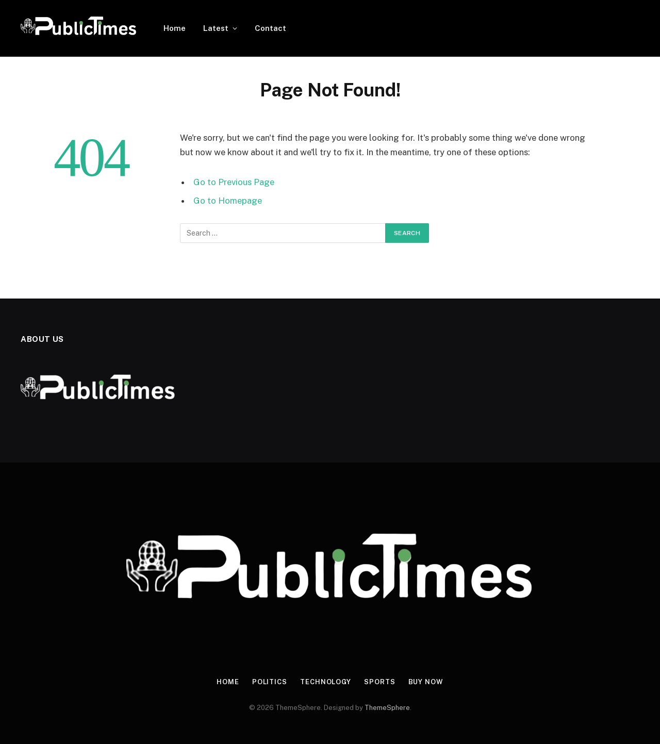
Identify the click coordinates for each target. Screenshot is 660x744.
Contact (270, 28)
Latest (215, 28)
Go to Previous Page (233, 182)
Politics (269, 682)
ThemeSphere (387, 708)
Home (174, 28)
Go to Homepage (227, 200)
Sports (379, 682)
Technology (325, 682)
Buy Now (425, 682)
